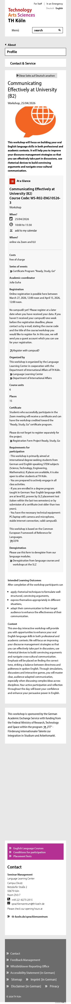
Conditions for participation (29, 852)
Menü (15, 30)
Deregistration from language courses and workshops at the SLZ (36, 562)
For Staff (38, 3)
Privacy (54, 986)
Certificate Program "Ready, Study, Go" (34, 271)
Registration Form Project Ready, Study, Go (36, 440)
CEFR (16, 541)
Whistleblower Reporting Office (29, 966)
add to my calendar (26, 230)
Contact (15, 953)
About (12, 45)
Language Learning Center (28, 374)
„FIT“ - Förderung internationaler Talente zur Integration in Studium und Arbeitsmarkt (31, 731)
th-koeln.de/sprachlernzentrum (29, 916)
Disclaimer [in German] (25, 986)
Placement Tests (22, 856)
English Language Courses (28, 848)
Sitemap (16, 979)
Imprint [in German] (43, 979)
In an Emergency (55, 3)
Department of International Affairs (32, 378)
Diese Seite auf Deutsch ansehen (37, 75)
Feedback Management (25, 960)
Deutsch (50, 8)
